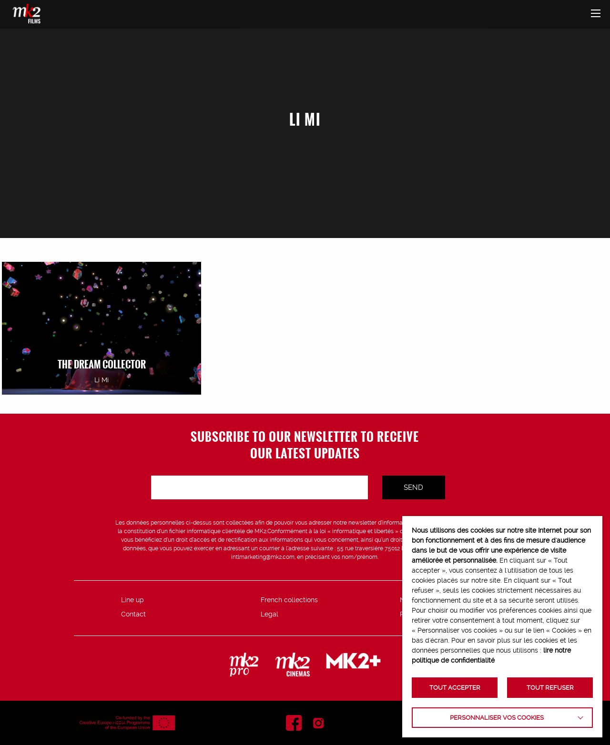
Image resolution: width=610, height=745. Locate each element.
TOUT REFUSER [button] (550, 687)
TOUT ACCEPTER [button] (454, 687)
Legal (269, 614)
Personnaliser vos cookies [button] (497, 717)
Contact (133, 614)
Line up (132, 600)
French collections (289, 600)
